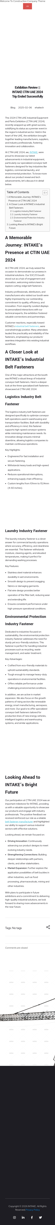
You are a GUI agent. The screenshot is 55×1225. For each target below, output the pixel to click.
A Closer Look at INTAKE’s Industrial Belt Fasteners (27, 206)
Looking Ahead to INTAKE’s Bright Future (26, 226)
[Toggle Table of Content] (43, 192)
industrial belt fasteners (27, 326)
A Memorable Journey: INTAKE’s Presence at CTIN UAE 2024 (24, 199)
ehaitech (39, 107)
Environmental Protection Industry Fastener (29, 219)
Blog (13, 107)
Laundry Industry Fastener (26, 214)
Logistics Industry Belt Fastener (27, 211)
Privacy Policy (33, 1209)
